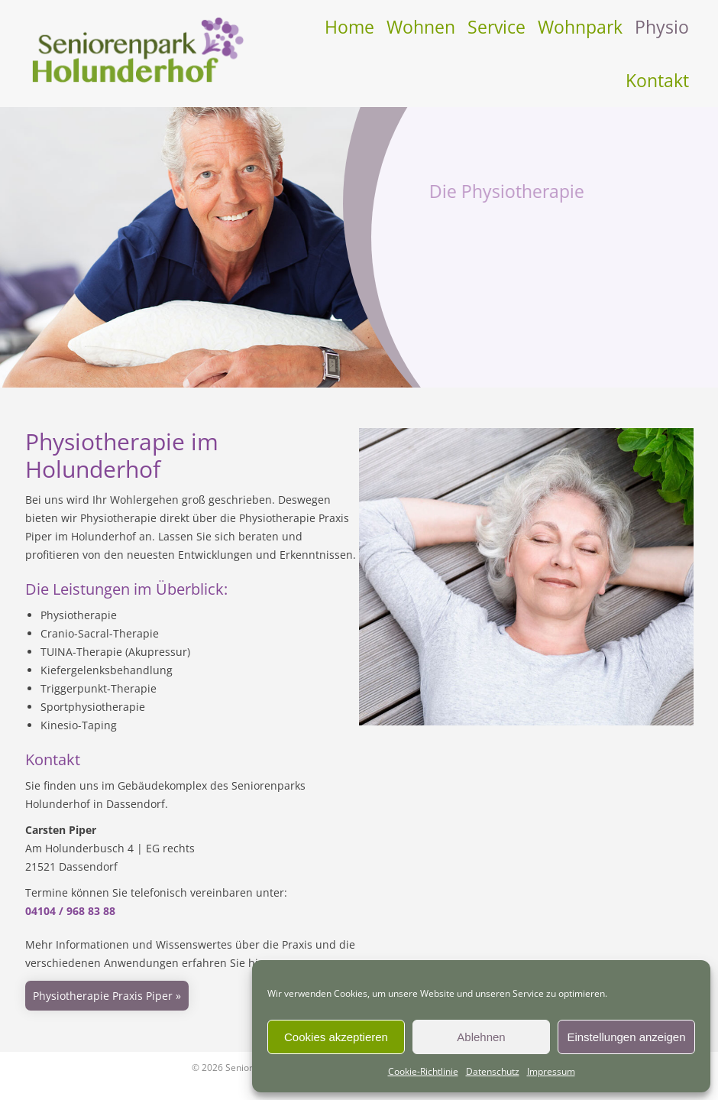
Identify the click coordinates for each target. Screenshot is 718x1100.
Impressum (551, 1071)
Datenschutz (492, 1071)
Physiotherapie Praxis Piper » (107, 995)
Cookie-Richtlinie (423, 1071)
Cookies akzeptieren (336, 1036)
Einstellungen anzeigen (626, 1036)
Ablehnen (481, 1036)
